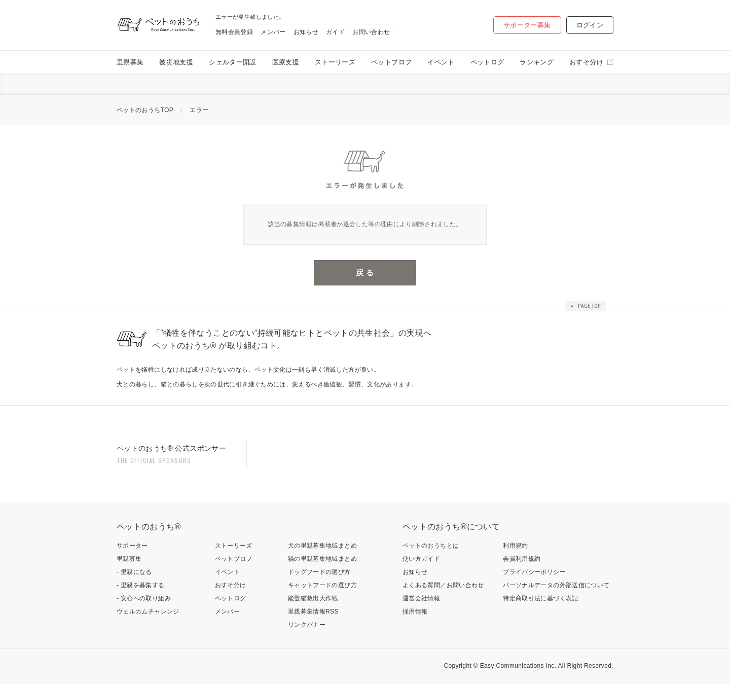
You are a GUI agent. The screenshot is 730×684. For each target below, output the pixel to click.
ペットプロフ (391, 62)
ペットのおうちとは (431, 545)
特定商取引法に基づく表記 (540, 598)
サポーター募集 (527, 25)
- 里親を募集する (141, 585)
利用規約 (515, 545)
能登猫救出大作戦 (313, 598)
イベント (440, 62)
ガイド (335, 31)
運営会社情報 (421, 598)
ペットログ (487, 62)
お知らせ (306, 31)
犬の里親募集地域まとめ (322, 545)
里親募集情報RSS (313, 611)
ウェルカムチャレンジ (148, 611)
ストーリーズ (335, 62)
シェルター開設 (233, 62)
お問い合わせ (371, 31)
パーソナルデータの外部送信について (556, 585)
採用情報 (415, 611)
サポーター (132, 545)
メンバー (273, 31)
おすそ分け (586, 62)
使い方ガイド (421, 558)
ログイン (589, 25)
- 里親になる (134, 571)
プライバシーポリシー (534, 571)
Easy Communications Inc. (518, 665)
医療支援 (285, 62)
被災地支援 (176, 62)
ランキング (537, 62)
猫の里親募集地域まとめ (322, 558)
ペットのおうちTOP (145, 110)
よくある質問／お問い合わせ (443, 585)
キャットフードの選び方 (322, 585)
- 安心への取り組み (144, 598)
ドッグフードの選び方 (319, 571)
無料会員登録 (234, 31)
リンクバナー (306, 624)
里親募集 (130, 62)
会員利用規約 (521, 558)
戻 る (365, 272)
